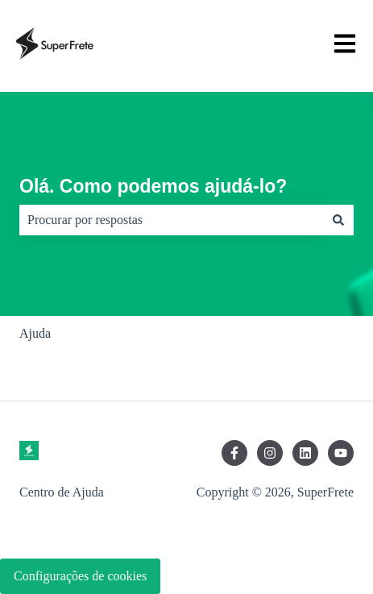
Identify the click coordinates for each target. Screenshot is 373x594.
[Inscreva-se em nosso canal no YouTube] (341, 453)
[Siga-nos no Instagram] (270, 453)
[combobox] (171, 220)
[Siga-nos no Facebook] (234, 453)
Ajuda (35, 333)
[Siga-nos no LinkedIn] (305, 453)
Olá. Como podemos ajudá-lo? (153, 186)
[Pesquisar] (338, 220)
